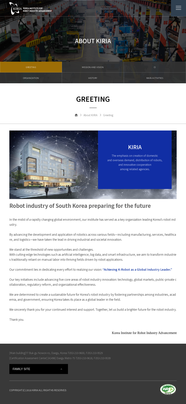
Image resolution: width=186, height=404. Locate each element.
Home (76, 115)
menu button (176, 8)
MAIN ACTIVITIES (154, 78)
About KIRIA (90, 115)
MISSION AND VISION (93, 67)
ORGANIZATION (31, 78)
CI (155, 67)
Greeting (108, 115)
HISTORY (92, 78)
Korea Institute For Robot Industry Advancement (30, 8)
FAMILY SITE (21, 369)
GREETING (31, 67)
